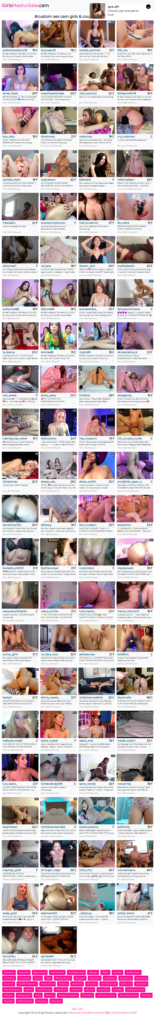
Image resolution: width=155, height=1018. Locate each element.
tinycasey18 (48, 50)
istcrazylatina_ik (127, 352)
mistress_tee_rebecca (15, 438)
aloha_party (48, 395)
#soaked (91, 983)
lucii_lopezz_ (87, 611)
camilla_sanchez (89, 50)
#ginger (93, 972)
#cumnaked (47, 983)
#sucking (42, 1001)
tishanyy (46, 525)
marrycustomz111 (128, 611)
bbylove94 (124, 697)
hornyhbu (9, 956)
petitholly (123, 827)
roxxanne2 (124, 783)
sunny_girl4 (10, 654)
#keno (28, 989)
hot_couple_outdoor (129, 438)
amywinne (124, 525)
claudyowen (125, 568)
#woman (9, 983)
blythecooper (50, 568)
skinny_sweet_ (50, 697)
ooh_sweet (10, 395)
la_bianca (9, 352)
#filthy (105, 972)
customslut (86, 568)
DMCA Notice (120, 1012)
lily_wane (123, 222)
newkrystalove (88, 827)
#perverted (40, 972)
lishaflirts (122, 654)
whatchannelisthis (91, 697)
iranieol (7, 697)
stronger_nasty (50, 870)
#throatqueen (108, 983)
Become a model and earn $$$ (90, 1012)
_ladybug (85, 913)
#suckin (118, 972)
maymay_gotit (12, 870)
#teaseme (61, 989)
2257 (134, 1012)
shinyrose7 (9, 266)
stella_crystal (49, 740)
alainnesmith (49, 913)
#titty (38, 995)
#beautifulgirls (63, 978)
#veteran (76, 989)
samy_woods (87, 783)
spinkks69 (47, 956)
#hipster (8, 995)
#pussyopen (24, 995)
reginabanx (48, 179)
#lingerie (80, 978)
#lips (48, 978)
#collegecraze (76, 972)
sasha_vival (86, 740)
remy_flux (85, 870)
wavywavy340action (15, 611)
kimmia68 (47, 352)
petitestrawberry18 (15, 50)
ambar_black (125, 913)
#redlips (118, 989)
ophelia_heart (12, 179)
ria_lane (46, 266)
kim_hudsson (87, 525)
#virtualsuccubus (106, 995)
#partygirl (95, 978)
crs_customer (126, 136)
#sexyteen (125, 978)
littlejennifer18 (126, 93)
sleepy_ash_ (48, 481)
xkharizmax (10, 481)
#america (126, 983)
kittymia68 (47, 309)
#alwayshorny (25, 1001)
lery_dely (9, 136)
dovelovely (48, 136)
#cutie (37, 978)
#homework (57, 972)
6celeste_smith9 (13, 568)
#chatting (9, 978)
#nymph (8, 1001)
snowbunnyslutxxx (53, 222)
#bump (90, 989)
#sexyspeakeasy (128, 995)
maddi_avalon (126, 740)
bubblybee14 (125, 266)
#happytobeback (68, 995)
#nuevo (50, 995)
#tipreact (56, 1001)
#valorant (24, 972)
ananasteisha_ (88, 309)
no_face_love (49, 654)
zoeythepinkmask (52, 93)
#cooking (87, 995)
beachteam (10, 827)
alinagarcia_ (124, 395)
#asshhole (110, 978)
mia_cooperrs (87, 438)
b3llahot (84, 395)
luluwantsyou (126, 870)
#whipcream (133, 972)
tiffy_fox (122, 50)
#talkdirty (77, 983)
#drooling (141, 978)
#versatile (24, 978)
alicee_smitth (87, 481)
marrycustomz (88, 222)
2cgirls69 (85, 352)
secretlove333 (12, 525)
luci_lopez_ (10, 783)
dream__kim (87, 266)
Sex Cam (77, 1008)
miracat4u (9, 222)
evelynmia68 (11, 309)
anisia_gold (10, 913)
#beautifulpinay (12, 989)
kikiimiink (85, 179)
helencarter (48, 438)
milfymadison (125, 179)
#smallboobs (44, 989)
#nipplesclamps (135, 989)
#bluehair (9, 972)
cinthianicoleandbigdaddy (53, 827)
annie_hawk (10, 93)
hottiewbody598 (51, 783)
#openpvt (141, 983)
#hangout (103, 989)
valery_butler (50, 611)
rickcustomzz (88, 93)
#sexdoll (146, 995)
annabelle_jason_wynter (129, 481)
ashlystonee (87, 654)
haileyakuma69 (12, 740)
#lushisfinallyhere (27, 983)
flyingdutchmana (128, 309)
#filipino (63, 983)
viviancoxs (85, 136)
